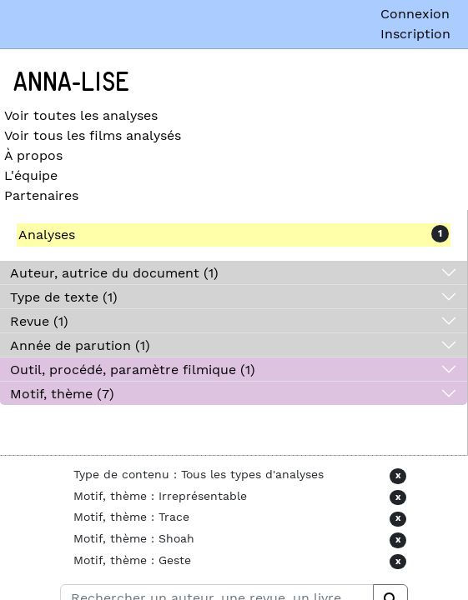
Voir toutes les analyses (81, 115)
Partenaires (41, 195)
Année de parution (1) (80, 345)
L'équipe (31, 175)
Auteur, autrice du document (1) (114, 273)
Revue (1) (39, 321)
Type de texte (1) (64, 297)
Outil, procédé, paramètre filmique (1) (132, 370)
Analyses (46, 234)
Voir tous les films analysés (92, 135)
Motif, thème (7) (62, 394)
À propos (33, 155)
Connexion (415, 14)
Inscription (415, 34)
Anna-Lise (71, 82)
